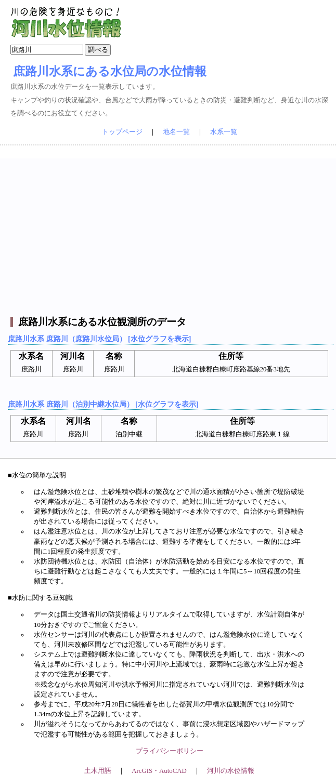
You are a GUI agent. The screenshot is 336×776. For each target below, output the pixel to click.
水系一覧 (223, 132)
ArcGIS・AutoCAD (159, 770)
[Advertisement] (169, 231)
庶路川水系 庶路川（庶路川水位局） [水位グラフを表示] (99, 339)
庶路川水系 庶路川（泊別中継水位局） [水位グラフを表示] (103, 404)
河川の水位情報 (230, 770)
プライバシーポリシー (169, 751)
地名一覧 (176, 132)
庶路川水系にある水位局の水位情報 (109, 71)
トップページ (122, 132)
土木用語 (97, 770)
